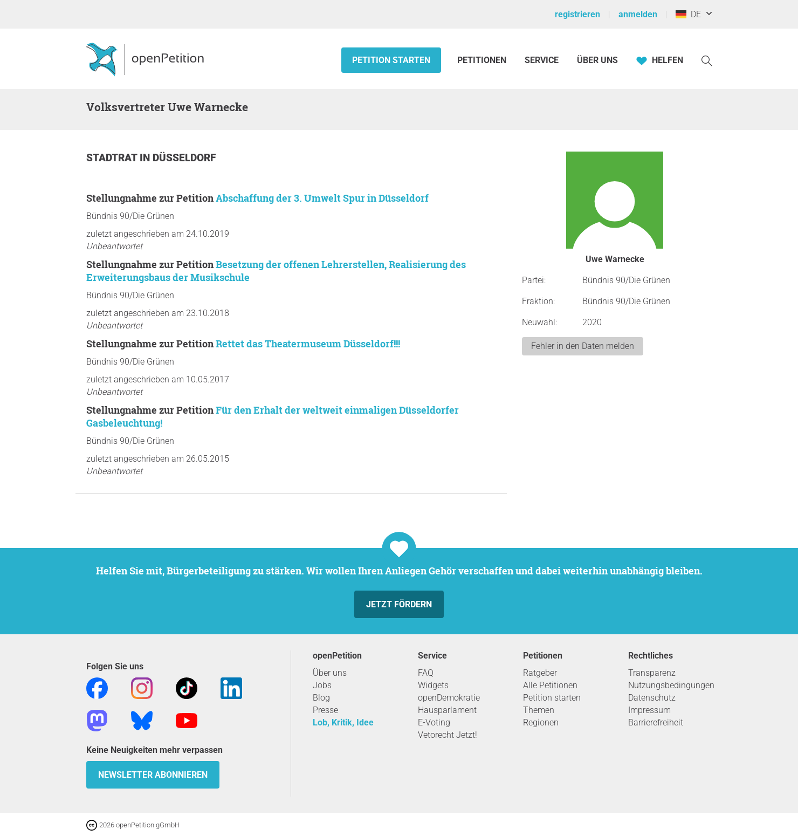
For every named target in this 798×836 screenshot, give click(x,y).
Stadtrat (113, 158)
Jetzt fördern (399, 604)
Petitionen (482, 60)
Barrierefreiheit (655, 722)
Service (542, 60)
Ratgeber (540, 673)
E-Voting (434, 722)
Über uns (330, 673)
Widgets (433, 685)
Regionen (541, 722)
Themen (538, 710)
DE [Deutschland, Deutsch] (688, 14)
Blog (321, 698)
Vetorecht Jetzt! (447, 735)
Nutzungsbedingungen (671, 685)
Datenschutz (652, 698)
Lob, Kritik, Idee (343, 722)
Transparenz (652, 673)
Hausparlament (447, 710)
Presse (325, 710)
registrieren (577, 14)
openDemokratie (449, 698)
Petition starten (391, 60)
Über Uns (597, 60)
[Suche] (706, 60)
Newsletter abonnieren (153, 775)
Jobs (322, 685)
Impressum (649, 710)
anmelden (637, 14)
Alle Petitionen (550, 685)
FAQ (426, 673)
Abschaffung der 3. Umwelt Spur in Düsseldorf (322, 197)
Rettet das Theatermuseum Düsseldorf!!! (308, 343)
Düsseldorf (184, 158)
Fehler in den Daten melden (582, 346)
